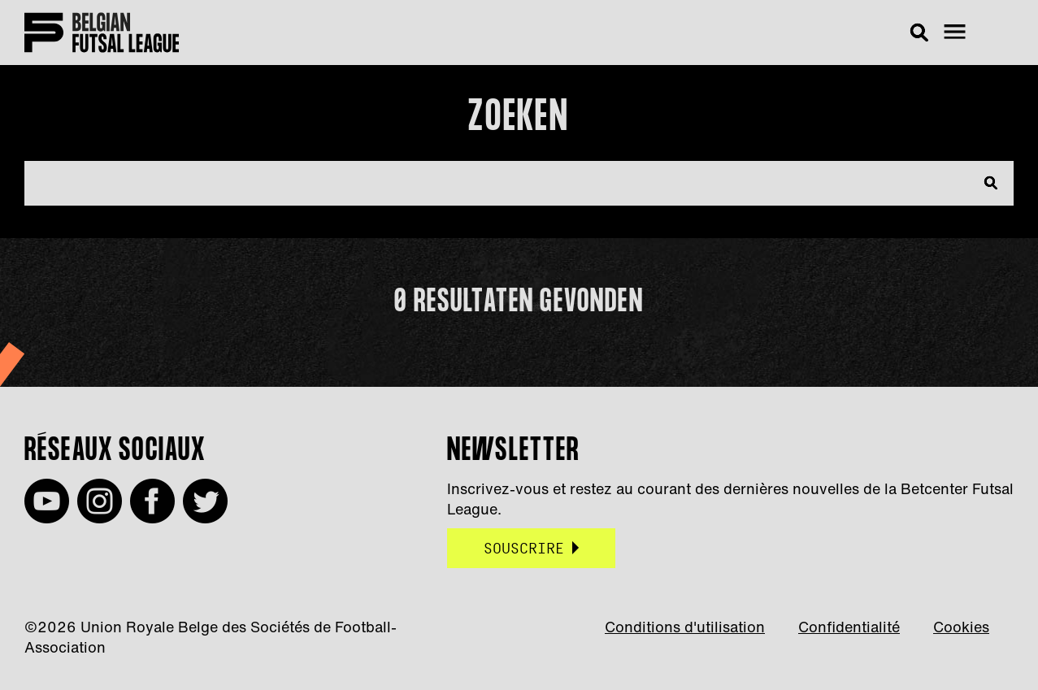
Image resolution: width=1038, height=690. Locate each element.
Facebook (152, 501)
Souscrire (524, 548)
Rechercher (923, 33)
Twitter (205, 501)
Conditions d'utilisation (685, 626)
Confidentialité (849, 626)
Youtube (46, 501)
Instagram (99, 501)
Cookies (961, 626)
